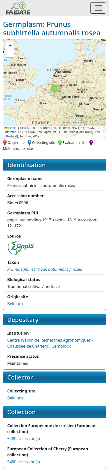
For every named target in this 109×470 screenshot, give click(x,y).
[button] (55, 89)
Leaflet (10, 128)
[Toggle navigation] (98, 8)
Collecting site (43, 142)
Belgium (15, 303)
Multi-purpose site (18, 148)
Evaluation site (74, 142)
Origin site (16, 142)
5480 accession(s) (23, 438)
